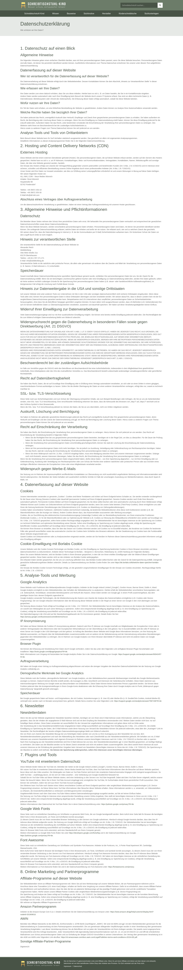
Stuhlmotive (89, 13)
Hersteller (106, 13)
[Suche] (160, 5)
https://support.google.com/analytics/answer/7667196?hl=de (138, 701)
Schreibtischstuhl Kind (34, 13)
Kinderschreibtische (128, 13)
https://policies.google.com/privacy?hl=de (117, 804)
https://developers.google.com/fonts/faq (84, 833)
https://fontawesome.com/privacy (121, 867)
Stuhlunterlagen (151, 13)
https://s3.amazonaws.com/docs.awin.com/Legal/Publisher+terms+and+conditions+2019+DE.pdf (99, 937)
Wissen (55, 13)
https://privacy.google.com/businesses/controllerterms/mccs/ (44, 617)
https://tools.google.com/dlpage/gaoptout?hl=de (48, 652)
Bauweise (71, 13)
